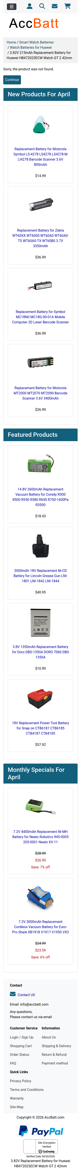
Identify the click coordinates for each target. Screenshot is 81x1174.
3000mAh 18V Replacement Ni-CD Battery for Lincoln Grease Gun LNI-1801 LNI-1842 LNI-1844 (41, 576)
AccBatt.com (54, 1117)
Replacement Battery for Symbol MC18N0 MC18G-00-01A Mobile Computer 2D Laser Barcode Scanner (40, 317)
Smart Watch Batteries (36, 42)
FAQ (13, 1063)
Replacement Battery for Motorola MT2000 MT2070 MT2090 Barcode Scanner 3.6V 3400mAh (40, 393)
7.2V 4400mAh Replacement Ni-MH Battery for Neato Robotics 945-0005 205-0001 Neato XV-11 (41, 837)
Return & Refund (54, 1055)
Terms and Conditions (27, 1090)
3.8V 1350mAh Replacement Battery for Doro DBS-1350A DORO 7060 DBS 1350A (40, 652)
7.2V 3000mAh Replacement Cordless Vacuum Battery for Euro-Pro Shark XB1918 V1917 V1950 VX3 (40, 927)
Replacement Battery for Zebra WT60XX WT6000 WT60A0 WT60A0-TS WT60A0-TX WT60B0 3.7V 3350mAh (40, 238)
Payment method (55, 1063)
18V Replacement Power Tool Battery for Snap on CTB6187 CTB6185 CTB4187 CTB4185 (40, 728)
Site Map (17, 1107)
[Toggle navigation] (11, 6)
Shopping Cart (21, 1046)
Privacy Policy (20, 1081)
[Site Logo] (40, 23)
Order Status (19, 1055)
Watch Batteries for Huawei (31, 47)
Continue (12, 80)
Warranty (17, 1098)
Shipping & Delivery (56, 1046)
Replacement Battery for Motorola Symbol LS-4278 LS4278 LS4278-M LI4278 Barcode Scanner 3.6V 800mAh (40, 157)
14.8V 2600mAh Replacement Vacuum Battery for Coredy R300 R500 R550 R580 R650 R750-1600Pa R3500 (40, 497)
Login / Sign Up (21, 1037)
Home (11, 42)
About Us (49, 1037)
